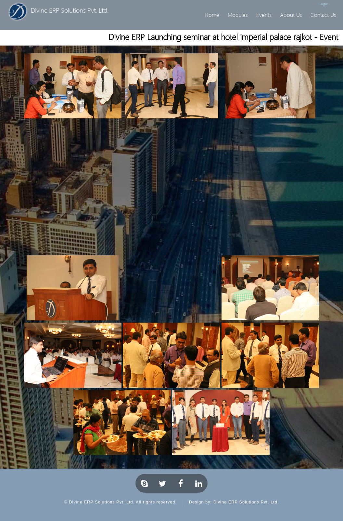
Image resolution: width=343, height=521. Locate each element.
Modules (238, 15)
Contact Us (323, 15)
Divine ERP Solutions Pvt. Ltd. (246, 502)
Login (323, 3)
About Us (291, 15)
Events (264, 15)
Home (212, 15)
